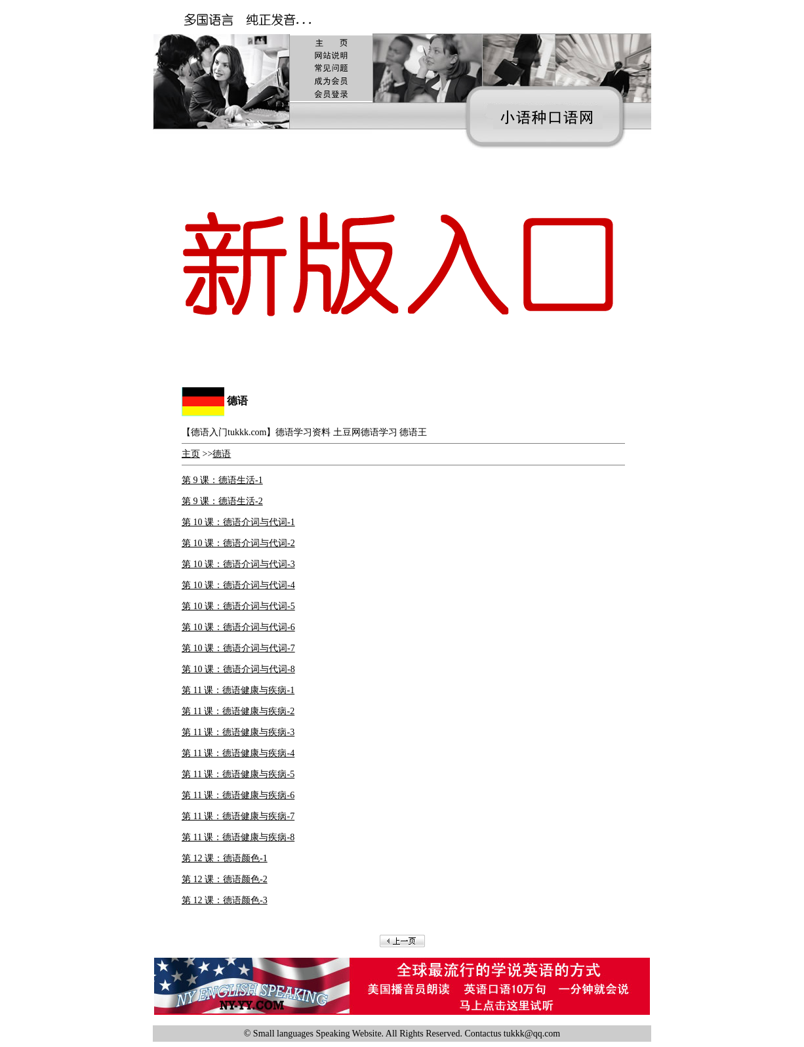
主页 (191, 454)
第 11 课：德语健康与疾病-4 (238, 753)
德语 (221, 454)
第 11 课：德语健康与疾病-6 (238, 795)
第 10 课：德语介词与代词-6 (238, 627)
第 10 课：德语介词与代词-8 (238, 669)
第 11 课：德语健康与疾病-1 (238, 690)
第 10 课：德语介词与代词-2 (238, 543)
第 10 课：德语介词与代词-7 (238, 648)
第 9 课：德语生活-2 (222, 501)
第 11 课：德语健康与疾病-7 (238, 816)
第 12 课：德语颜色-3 (225, 900)
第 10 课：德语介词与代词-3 (238, 564)
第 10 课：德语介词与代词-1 (238, 522)
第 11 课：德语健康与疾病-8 (238, 837)
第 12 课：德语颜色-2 (225, 879)
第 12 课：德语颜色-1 (225, 858)
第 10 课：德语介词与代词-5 (238, 606)
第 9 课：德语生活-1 (222, 480)
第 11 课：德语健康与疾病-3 (238, 732)
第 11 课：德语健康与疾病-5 (238, 774)
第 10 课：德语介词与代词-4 (238, 585)
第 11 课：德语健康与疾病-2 (238, 711)
